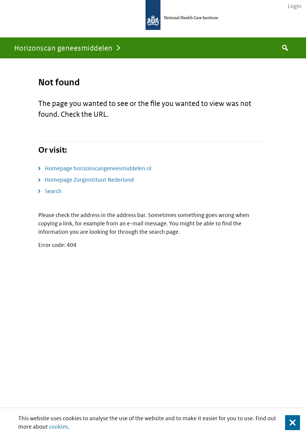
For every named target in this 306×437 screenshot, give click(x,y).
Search (53, 191)
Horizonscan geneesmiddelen (63, 47)
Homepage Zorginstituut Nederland (89, 179)
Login (295, 6)
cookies (58, 426)
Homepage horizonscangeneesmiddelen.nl (98, 168)
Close (289, 422)
